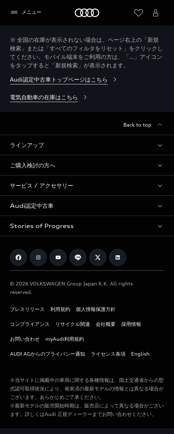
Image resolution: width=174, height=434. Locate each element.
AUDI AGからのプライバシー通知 (47, 354)
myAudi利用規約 (64, 339)
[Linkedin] (117, 257)
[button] (87, 145)
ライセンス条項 (108, 354)
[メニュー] (25, 12)
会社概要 (106, 324)
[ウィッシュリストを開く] (138, 12)
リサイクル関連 (72, 324)
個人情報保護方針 (96, 309)
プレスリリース (27, 309)
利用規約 (60, 309)
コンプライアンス (30, 324)
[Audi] (87, 13)
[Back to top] (143, 125)
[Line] (77, 257)
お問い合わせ (25, 339)
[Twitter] (97, 257)
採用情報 (131, 324)
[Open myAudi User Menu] (155, 12)
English (140, 354)
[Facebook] (18, 257)
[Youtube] (58, 257)
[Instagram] (38, 257)
